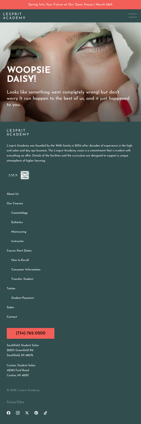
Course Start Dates (19, 250)
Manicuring (18, 231)
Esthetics (17, 222)
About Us (13, 194)
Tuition (11, 288)
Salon (10, 307)
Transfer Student (22, 279)
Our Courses (15, 203)
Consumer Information (26, 269)
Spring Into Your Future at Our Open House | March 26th (70, 4)
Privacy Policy (15, 402)
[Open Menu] (133, 15)
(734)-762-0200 (30, 333)
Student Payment (22, 298)
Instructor (17, 241)
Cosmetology (19, 212)
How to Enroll (20, 260)
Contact (12, 316)
